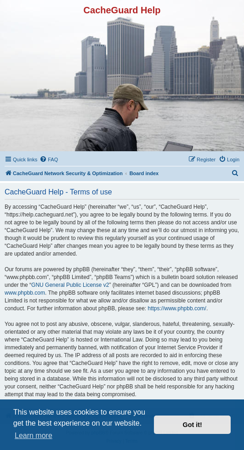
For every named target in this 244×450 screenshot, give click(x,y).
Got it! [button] (192, 424)
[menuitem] (49, 159)
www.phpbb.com (25, 293)
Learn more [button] (33, 435)
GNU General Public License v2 (70, 285)
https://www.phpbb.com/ (177, 308)
